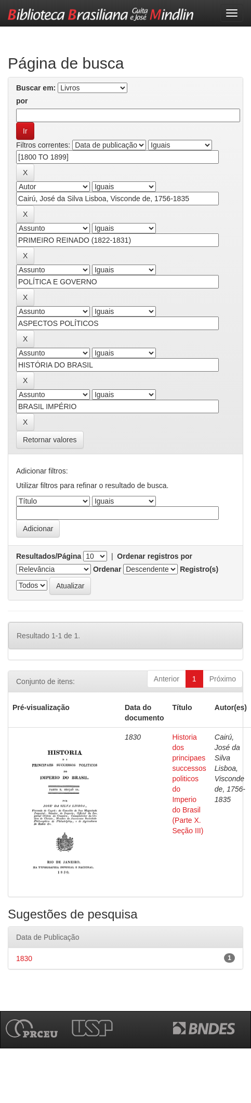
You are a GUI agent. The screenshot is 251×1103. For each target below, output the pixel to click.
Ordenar (107, 569)
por (22, 101)
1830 (24, 958)
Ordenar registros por (154, 556)
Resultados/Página (48, 556)
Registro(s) (199, 569)
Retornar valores (50, 440)
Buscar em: (36, 88)
